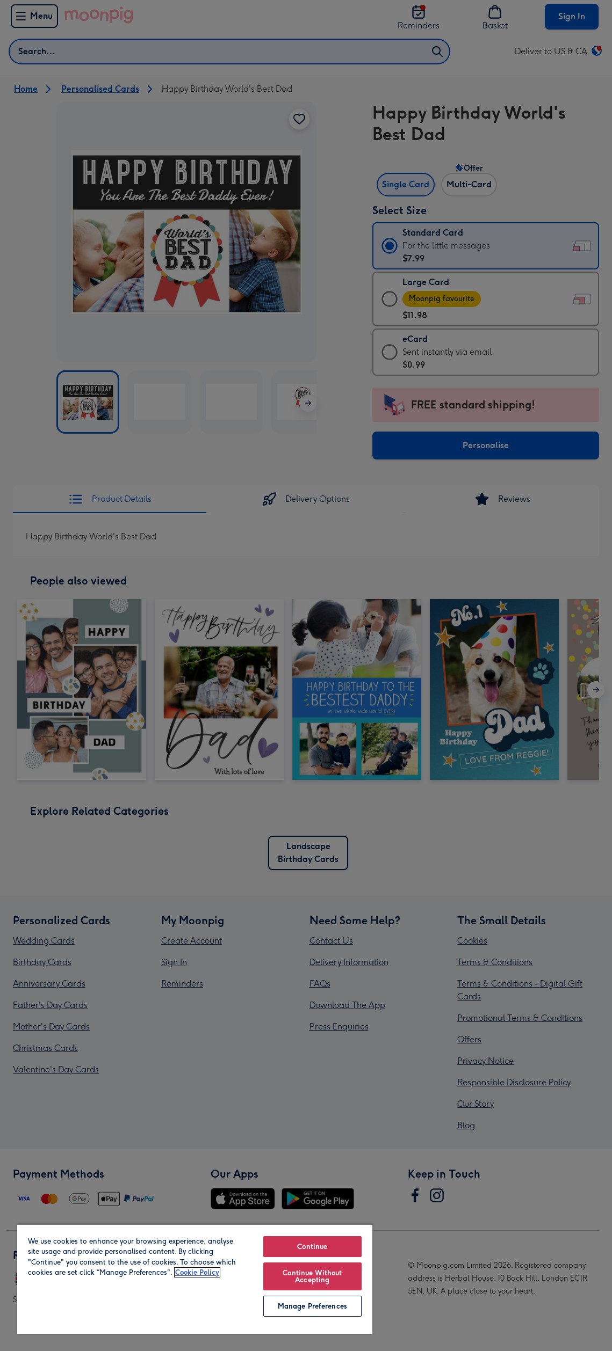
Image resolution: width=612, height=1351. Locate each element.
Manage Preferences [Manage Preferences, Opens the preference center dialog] (312, 1306)
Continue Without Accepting (312, 1276)
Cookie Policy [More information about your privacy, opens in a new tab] (197, 1272)
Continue (312, 1247)
